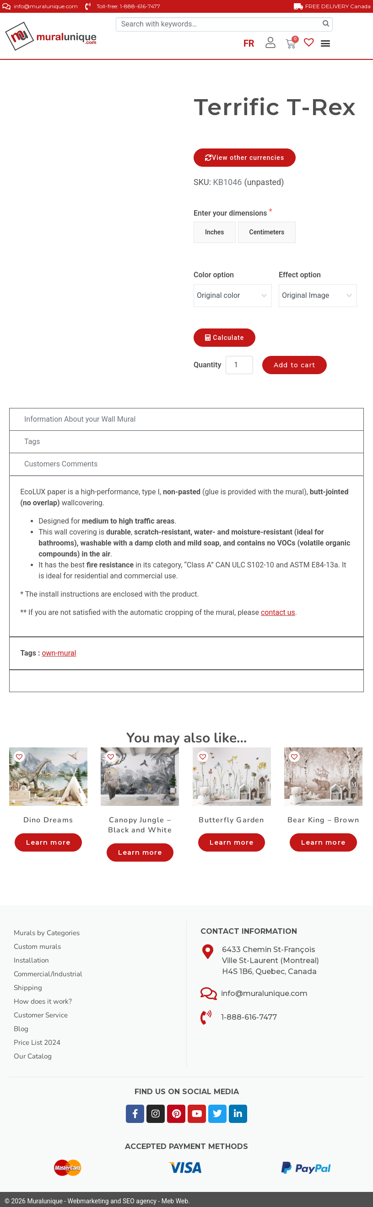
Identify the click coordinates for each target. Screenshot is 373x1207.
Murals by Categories (49, 929)
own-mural (59, 650)
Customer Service (43, 1011)
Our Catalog (34, 1053)
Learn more (48, 839)
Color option (214, 274)
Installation (32, 957)
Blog (21, 1025)
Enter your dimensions (231, 213)
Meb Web (175, 1197)
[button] (325, 43)
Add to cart (294, 362)
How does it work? (44, 998)
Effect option (300, 274)
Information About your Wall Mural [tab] (79, 416)
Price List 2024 (39, 1039)
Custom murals (39, 943)
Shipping (28, 984)
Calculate (224, 334)
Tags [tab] (32, 438)
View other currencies (244, 157)
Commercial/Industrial (50, 970)
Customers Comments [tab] (60, 460)
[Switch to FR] (248, 45)
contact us (278, 609)
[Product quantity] (239, 362)
